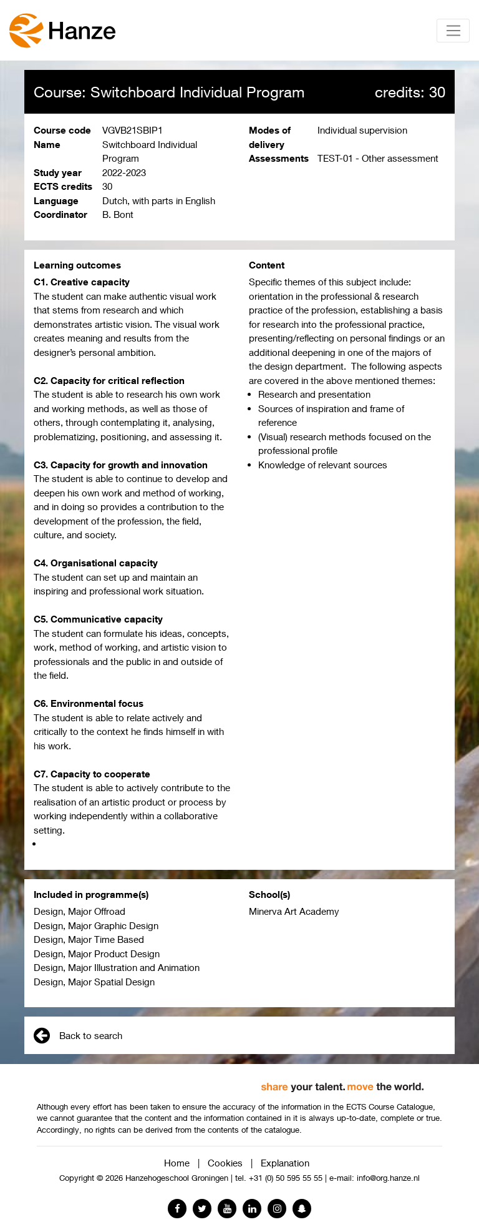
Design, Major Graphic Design (96, 925)
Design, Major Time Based (89, 939)
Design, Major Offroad (79, 911)
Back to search (78, 1035)
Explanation (285, 1162)
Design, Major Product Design (97, 953)
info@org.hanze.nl (388, 1178)
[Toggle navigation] (453, 30)
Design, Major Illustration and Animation (117, 967)
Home (177, 1162)
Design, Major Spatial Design (94, 981)
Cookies (225, 1162)
